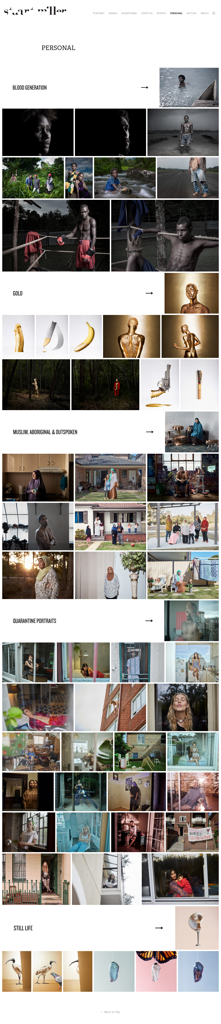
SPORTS (161, 13)
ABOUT (205, 13)
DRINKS (113, 13)
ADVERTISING (129, 13)
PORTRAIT (98, 13)
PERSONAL (176, 13)
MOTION (191, 13)
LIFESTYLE (147, 13)
